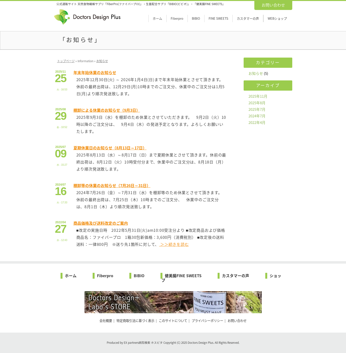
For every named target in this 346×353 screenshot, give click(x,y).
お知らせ (102, 61)
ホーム (157, 18)
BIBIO (196, 18)
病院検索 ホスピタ (151, 342)
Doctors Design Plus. (201, 342)
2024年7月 (257, 116)
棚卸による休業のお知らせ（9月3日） (106, 110)
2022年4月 (257, 122)
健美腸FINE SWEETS (183, 275)
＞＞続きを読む (174, 244)
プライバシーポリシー (207, 320)
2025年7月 (257, 109)
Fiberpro (177, 18)
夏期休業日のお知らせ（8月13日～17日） (110, 148)
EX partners (131, 342)
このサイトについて (173, 320)
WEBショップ (277, 18)
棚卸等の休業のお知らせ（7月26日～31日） (112, 185)
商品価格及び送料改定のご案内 (100, 223)
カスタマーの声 (248, 18)
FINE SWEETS (218, 18)
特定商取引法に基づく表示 (135, 320)
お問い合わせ (273, 5)
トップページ (66, 61)
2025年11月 (257, 96)
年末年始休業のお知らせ (94, 72)
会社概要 (105, 320)
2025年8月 (257, 102)
